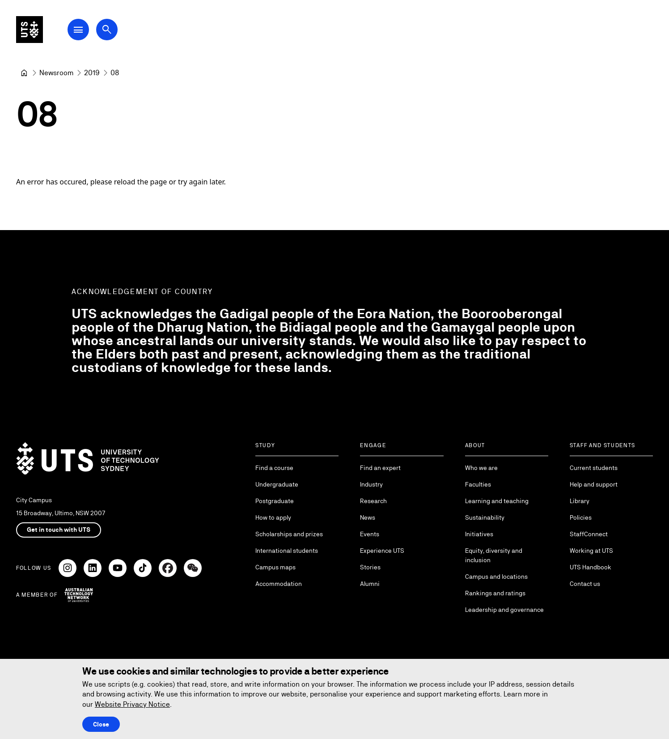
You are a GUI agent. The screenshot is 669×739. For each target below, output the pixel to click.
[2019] (92, 73)
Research (373, 500)
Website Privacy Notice (132, 704)
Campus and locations (496, 576)
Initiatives (479, 534)
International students (286, 550)
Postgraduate (274, 500)
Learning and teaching (497, 500)
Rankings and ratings (495, 593)
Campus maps (275, 567)
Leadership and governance (504, 609)
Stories (370, 567)
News (367, 517)
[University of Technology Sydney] (24, 72)
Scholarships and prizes (289, 534)
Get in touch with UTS (58, 529)
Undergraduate (276, 484)
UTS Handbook (590, 567)
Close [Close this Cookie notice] (101, 724)
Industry (371, 484)
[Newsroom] (56, 73)
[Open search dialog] (120, 32)
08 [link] (114, 72)
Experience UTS (382, 550)
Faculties (478, 484)
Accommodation (278, 583)
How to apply (273, 517)
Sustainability (484, 517)
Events (369, 534)
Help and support (594, 484)
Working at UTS (591, 550)
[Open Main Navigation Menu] (91, 32)
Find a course (274, 467)
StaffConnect (589, 534)
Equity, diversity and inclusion (493, 555)
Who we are (481, 467)
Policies (581, 517)
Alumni (370, 583)
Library (579, 500)
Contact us (585, 583)
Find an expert (380, 467)
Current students (594, 467)
